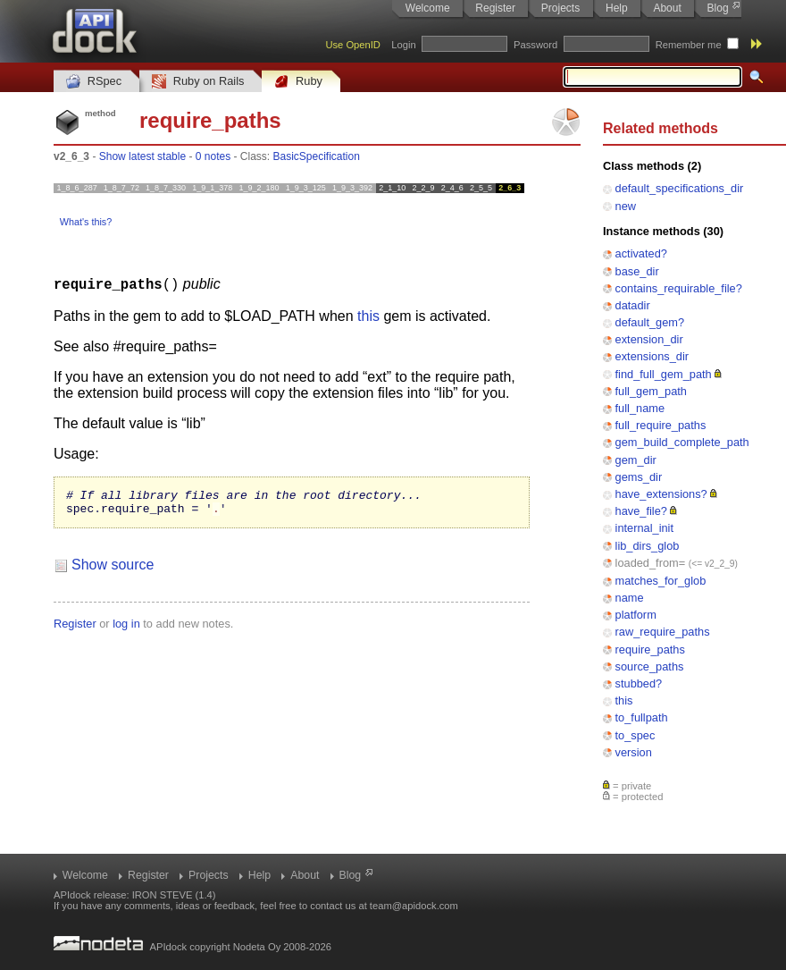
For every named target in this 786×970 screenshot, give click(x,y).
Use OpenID (352, 44)
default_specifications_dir (679, 188)
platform (635, 614)
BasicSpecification (316, 156)
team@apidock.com (414, 905)
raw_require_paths (662, 631)
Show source (113, 569)
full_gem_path (651, 391)
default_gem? (650, 322)
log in (126, 628)
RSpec (93, 81)
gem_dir (635, 460)
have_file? (641, 511)
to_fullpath (641, 717)
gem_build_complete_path (682, 442)
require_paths (650, 649)
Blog (718, 8)
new (625, 206)
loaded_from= (650, 562)
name (629, 597)
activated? (641, 253)
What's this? (86, 221)
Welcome (428, 8)
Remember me (689, 44)
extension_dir (649, 339)
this (624, 700)
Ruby (298, 81)
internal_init (644, 528)
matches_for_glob (661, 580)
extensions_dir (652, 356)
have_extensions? (661, 494)
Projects (560, 8)
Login (403, 44)
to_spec (635, 735)
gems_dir (639, 477)
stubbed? (639, 683)
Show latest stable (142, 156)
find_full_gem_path (663, 374)
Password (535, 44)
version (633, 752)
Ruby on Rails (198, 81)
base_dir (637, 271)
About (667, 8)
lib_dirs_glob (647, 545)
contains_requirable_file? (678, 288)
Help (617, 8)
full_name (640, 408)
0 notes (213, 156)
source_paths (649, 666)
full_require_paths (661, 425)
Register (495, 8)
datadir (632, 305)
